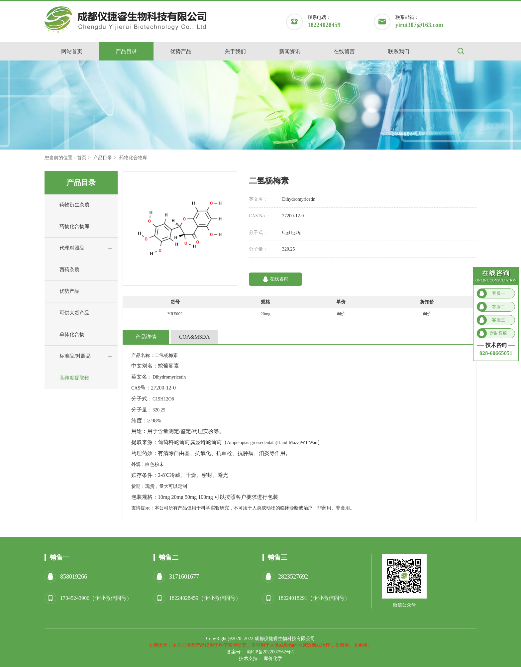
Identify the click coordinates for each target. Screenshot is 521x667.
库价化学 (272, 658)
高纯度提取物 (68, 378)
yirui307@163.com (419, 25)
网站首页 (71, 51)
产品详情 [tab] (145, 337)
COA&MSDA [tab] (194, 337)
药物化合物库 (133, 157)
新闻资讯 (289, 51)
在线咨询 (275, 279)
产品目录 (126, 51)
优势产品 (180, 51)
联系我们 (398, 51)
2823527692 (293, 576)
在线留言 (344, 51)
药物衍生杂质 (68, 205)
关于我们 (235, 51)
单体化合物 (66, 335)
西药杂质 (63, 270)
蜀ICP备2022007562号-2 (270, 651)
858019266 (73, 576)
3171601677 (184, 576)
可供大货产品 (68, 313)
